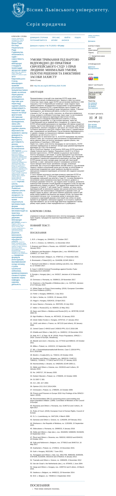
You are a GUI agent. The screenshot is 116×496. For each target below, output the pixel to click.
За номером (92, 103)
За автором (92, 105)
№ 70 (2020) (51, 46)
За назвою (92, 106)
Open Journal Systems (94, 36)
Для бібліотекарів (94, 128)
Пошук (78, 37)
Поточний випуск (38, 40)
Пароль (91, 52)
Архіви (54, 40)
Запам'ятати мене (98, 56)
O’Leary (61, 46)
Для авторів (92, 126)
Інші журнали (93, 108)
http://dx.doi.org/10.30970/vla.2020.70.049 (50, 86)
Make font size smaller (90, 117)
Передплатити (93, 68)
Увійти (67, 37)
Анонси (65, 40)
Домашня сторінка (39, 37)
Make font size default (95, 117)
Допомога (91, 41)
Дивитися (91, 67)
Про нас (56, 37)
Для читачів (92, 124)
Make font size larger (100, 117)
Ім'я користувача (92, 49)
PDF (31, 228)
